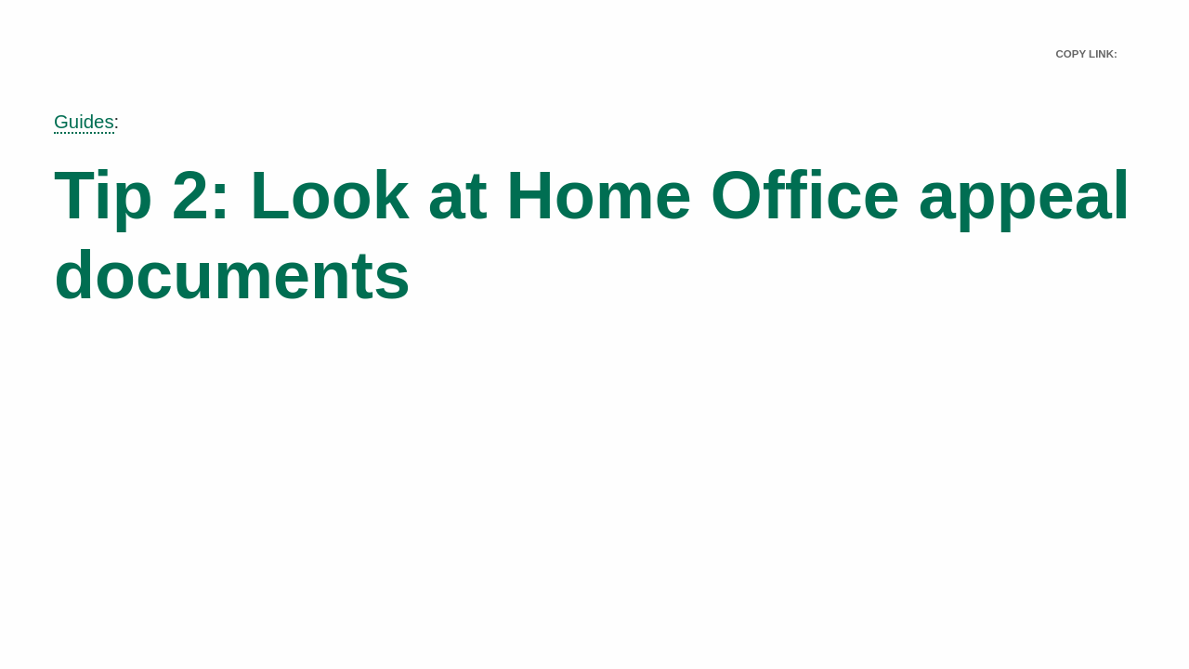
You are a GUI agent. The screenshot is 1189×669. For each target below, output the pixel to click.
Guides (84, 122)
